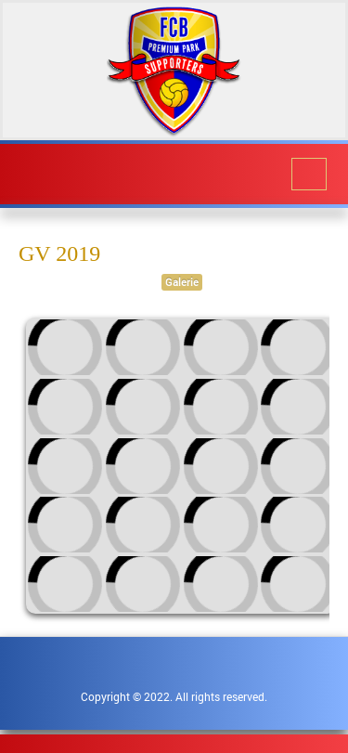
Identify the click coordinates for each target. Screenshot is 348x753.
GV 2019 (59, 253)
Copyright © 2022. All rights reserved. (174, 696)
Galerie (182, 282)
